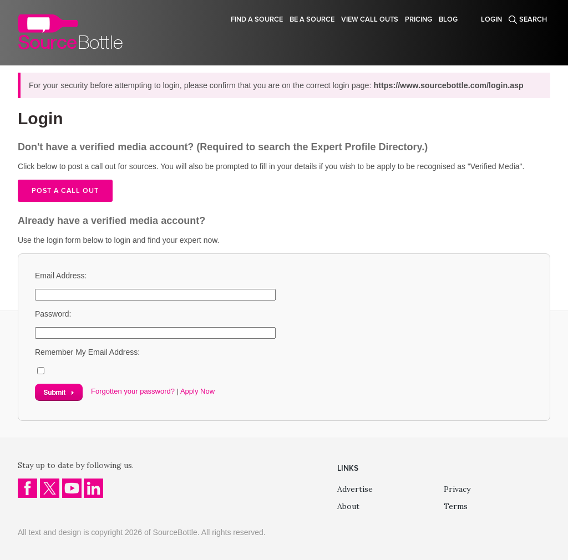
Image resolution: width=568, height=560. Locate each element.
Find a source (257, 19)
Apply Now (197, 391)
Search (533, 19)
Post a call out (65, 190)
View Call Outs (369, 19)
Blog (448, 19)
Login (491, 19)
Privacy (457, 489)
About (348, 506)
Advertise (355, 489)
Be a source (312, 19)
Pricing (418, 19)
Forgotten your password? (133, 391)
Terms (456, 506)
